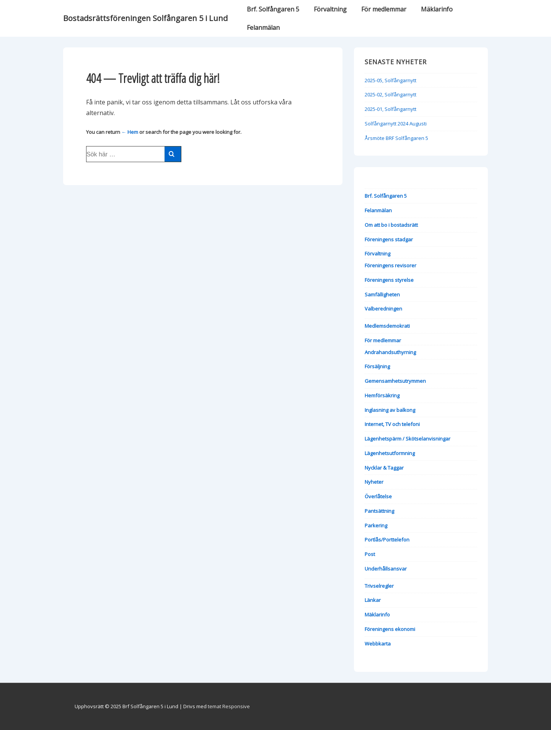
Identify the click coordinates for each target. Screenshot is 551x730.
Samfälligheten (382, 294)
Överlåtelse (378, 496)
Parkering (376, 525)
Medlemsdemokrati (387, 325)
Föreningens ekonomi (390, 629)
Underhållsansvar (386, 568)
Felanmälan (263, 27)
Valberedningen (383, 308)
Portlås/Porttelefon (387, 539)
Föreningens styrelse (389, 279)
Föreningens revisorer (390, 265)
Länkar (373, 600)
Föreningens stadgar (389, 239)
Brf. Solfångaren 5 (273, 9)
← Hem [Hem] (129, 131)
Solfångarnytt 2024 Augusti (396, 123)
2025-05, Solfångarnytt (390, 80)
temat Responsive (229, 706)
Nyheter (374, 481)
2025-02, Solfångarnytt (390, 94)
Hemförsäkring (382, 395)
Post (370, 554)
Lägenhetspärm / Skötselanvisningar (407, 438)
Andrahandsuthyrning (390, 352)
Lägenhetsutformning (390, 453)
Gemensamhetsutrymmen (395, 380)
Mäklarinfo (437, 9)
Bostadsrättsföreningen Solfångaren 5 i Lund (145, 18)
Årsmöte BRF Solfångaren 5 (396, 138)
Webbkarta (378, 643)
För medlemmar (383, 9)
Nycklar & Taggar (384, 467)
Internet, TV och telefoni (392, 424)
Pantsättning (379, 510)
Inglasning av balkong (390, 409)
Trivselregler (379, 585)
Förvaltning (330, 9)
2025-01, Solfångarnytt (390, 109)
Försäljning (377, 366)
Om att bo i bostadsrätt (391, 224)
